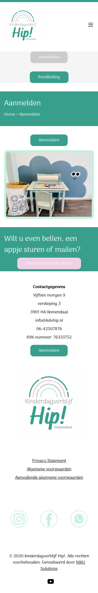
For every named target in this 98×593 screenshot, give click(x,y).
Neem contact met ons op (49, 263)
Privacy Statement (49, 460)
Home (9, 114)
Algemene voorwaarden (49, 469)
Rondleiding (49, 77)
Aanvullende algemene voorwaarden (49, 477)
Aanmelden (49, 57)
